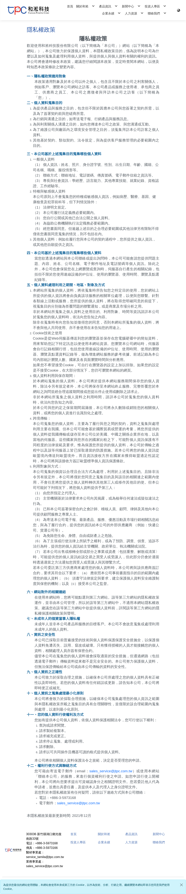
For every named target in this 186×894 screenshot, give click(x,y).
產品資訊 (131, 834)
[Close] (181, 885)
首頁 (73, 834)
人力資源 (131, 842)
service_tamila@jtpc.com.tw (45, 857)
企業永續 (104, 842)
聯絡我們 (159, 842)
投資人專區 (78, 842)
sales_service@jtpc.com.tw (110, 771)
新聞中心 (159, 834)
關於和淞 (104, 834)
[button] (179, 10)
